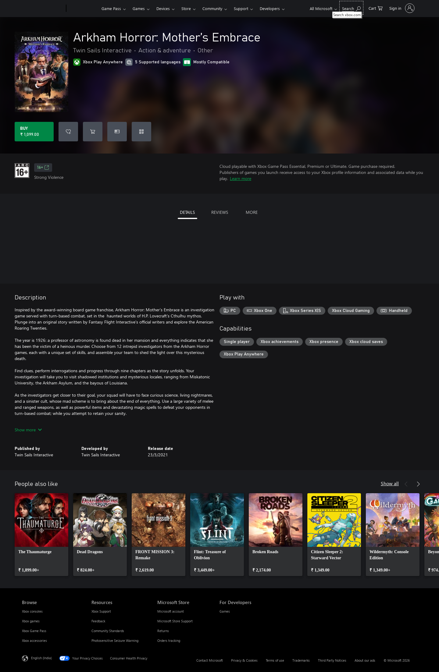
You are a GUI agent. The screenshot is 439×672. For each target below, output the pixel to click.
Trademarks (301, 660)
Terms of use (275, 660)
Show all (390, 483)
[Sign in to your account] (401, 8)
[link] (41, 534)
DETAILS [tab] (187, 212)
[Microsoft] (43, 8)
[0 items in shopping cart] (376, 8)
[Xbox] (83, 8)
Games (139, 8)
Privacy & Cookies (244, 660)
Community (212, 8)
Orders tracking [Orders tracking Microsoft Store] (168, 640)
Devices (163, 8)
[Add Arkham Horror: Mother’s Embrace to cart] (92, 131)
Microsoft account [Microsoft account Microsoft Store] (170, 611)
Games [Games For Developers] (225, 611)
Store (186, 8)
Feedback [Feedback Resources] (98, 621)
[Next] (418, 484)
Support (241, 8)
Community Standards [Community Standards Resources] (107, 631)
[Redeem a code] (141, 131)
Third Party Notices (332, 660)
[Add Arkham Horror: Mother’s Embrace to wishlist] (68, 131)
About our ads (365, 660)
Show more (28, 430)
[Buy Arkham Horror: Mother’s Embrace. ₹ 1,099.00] (34, 131)
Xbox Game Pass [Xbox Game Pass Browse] (34, 631)
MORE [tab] (252, 212)
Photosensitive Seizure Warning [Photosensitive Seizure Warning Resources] (114, 640)
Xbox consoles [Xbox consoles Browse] (32, 611)
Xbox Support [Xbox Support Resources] (101, 611)
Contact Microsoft (209, 660)
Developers (270, 8)
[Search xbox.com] (351, 8)
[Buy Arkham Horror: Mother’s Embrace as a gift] (117, 131)
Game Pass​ (111, 8)
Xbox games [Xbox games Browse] (31, 621)
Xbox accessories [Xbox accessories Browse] (34, 640)
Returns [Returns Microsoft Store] (163, 631)
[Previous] (406, 484)
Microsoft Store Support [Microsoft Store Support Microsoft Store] (175, 621)
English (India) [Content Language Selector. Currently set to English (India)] (41, 658)
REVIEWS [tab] (219, 212)
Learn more (240, 178)
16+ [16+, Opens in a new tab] (43, 167)
